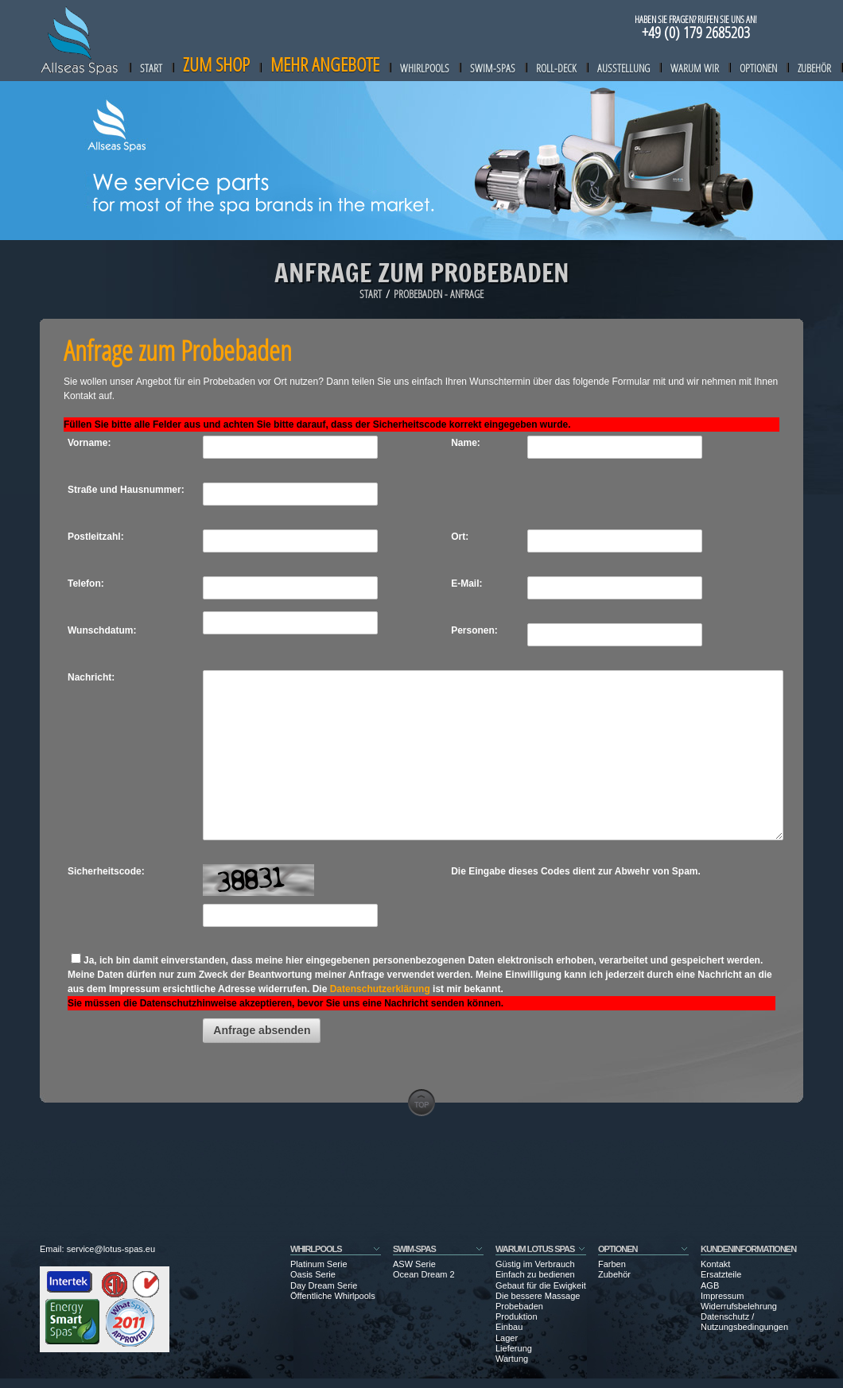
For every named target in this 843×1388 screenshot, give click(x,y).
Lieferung (513, 1348)
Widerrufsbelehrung (739, 1306)
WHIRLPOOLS (316, 1249)
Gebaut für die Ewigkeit (540, 1285)
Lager (506, 1338)
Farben (612, 1264)
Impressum (722, 1296)
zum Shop (216, 64)
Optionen (758, 68)
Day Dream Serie (323, 1285)
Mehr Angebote (324, 64)
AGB (710, 1285)
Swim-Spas (492, 68)
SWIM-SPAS (414, 1249)
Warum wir (694, 68)
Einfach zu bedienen (535, 1274)
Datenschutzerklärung (380, 988)
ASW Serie (414, 1264)
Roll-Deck (556, 68)
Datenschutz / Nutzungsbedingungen (744, 1322)
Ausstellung (623, 68)
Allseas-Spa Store (79, 40)
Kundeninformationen (748, 1249)
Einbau (509, 1327)
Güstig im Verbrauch (535, 1264)
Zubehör (814, 68)
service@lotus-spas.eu (111, 1249)
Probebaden (519, 1306)
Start (151, 68)
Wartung (511, 1358)
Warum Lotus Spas (534, 1249)
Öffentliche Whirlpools (332, 1296)
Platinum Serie (319, 1264)
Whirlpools (424, 68)
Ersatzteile (721, 1274)
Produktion (516, 1316)
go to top (421, 1102)
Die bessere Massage (537, 1296)
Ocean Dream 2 (424, 1274)
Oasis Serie (313, 1274)
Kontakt (715, 1264)
